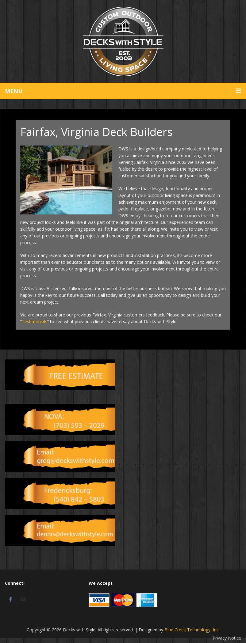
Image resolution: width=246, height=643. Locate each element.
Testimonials (34, 321)
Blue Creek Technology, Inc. (192, 630)
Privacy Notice (227, 638)
